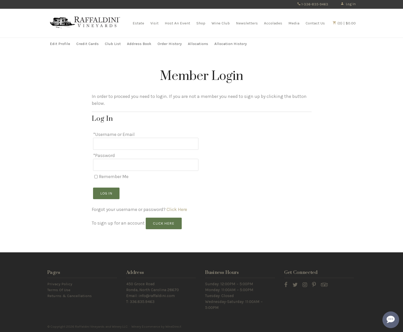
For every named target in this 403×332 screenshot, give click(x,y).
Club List (113, 43)
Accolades (273, 23)
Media (293, 23)
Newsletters (247, 23)
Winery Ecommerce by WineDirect (156, 326)
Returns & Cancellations (69, 295)
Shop (200, 23)
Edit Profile (60, 43)
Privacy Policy (59, 284)
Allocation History (230, 43)
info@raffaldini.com (157, 295)
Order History (170, 43)
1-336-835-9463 (312, 4)
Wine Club (221, 23)
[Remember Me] (96, 176)
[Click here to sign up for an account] (164, 223)
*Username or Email (114, 134)
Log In (348, 4)
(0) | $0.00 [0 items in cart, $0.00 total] (344, 23)
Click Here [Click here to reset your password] (177, 209)
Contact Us (315, 23)
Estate (138, 23)
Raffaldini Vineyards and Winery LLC (85, 23)
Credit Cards (87, 43)
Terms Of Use (58, 290)
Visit (154, 23)
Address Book (139, 43)
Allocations (198, 43)
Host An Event (177, 23)
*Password (104, 155)
